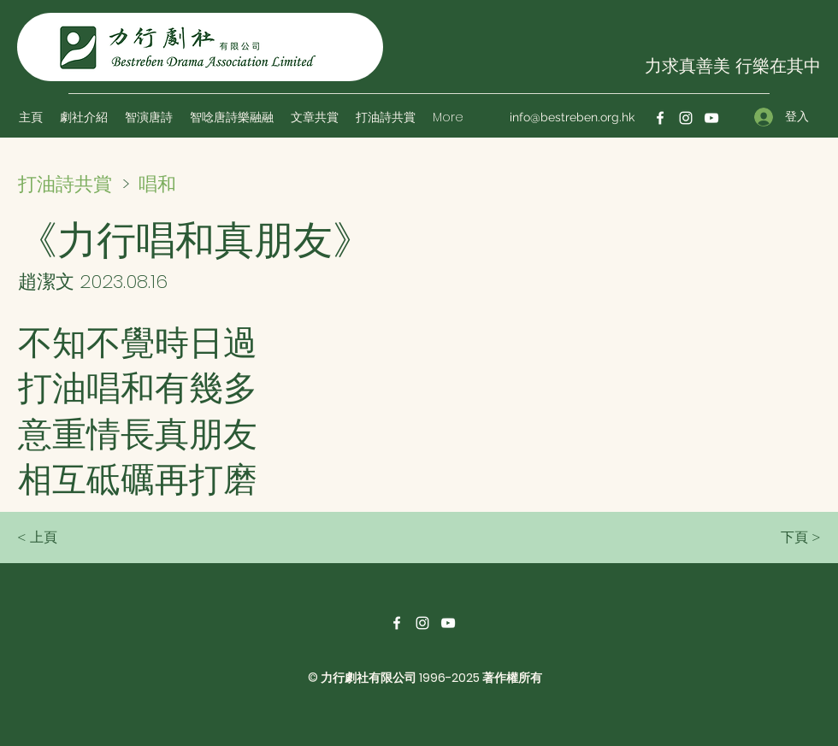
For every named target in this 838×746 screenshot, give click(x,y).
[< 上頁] (73, 537)
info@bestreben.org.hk (572, 117)
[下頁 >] (778, 537)
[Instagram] (685, 117)
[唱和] (199, 184)
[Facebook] (660, 117)
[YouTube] (711, 117)
